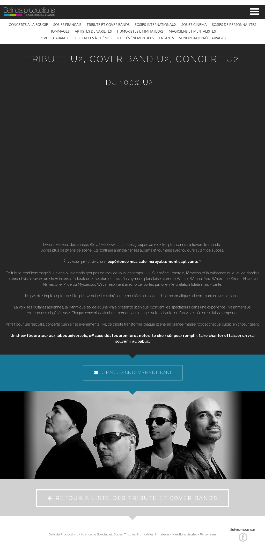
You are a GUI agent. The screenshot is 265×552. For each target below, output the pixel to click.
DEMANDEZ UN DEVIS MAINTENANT (133, 372)
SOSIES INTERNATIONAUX (155, 25)
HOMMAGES (59, 31)
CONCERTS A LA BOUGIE (28, 25)
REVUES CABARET (54, 38)
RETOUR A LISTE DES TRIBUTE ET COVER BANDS (133, 498)
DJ (119, 38)
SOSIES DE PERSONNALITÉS (234, 25)
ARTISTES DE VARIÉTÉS (93, 31)
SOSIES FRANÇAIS (67, 25)
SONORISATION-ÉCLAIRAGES (202, 38)
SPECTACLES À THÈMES (92, 38)
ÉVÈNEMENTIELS (140, 38)
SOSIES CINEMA (194, 25)
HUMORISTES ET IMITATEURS (140, 31)
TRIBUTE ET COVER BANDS (108, 25)
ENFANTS (166, 38)
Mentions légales (184, 534)
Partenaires (208, 534)
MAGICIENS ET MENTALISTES (192, 31)
